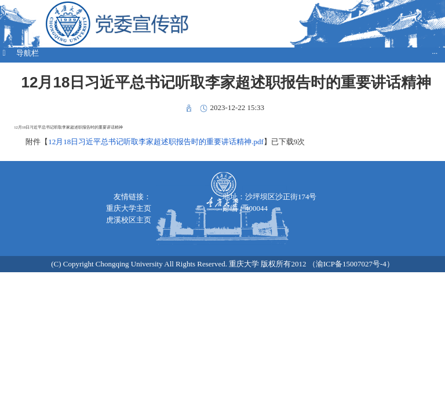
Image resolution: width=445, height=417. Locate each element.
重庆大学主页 (128, 208)
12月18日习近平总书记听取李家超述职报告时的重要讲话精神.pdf (156, 141)
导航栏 (218, 53)
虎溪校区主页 (128, 219)
